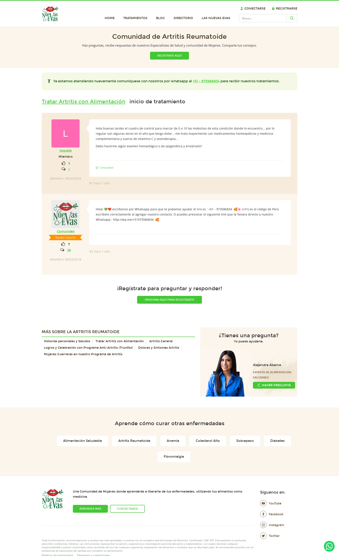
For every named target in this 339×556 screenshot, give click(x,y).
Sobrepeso (245, 441)
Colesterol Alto (208, 441)
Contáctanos (127, 508)
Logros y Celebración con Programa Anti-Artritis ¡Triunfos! (88, 348)
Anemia (173, 441)
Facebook (271, 514)
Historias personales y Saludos (67, 341)
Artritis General (161, 341)
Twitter (270, 536)
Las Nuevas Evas (216, 18)
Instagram (272, 525)
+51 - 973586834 (206, 81)
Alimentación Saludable (82, 441)
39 (69, 250)
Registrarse (284, 8)
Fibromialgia (174, 457)
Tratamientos (135, 18)
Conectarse (252, 8)
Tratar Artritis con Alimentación (83, 102)
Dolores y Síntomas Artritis (158, 348)
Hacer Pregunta (274, 385)
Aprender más (90, 508)
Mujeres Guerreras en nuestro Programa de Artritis (83, 354)
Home (110, 18)
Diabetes (277, 441)
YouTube (270, 503)
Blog (160, 18)
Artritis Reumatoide (134, 441)
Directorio (183, 18)
